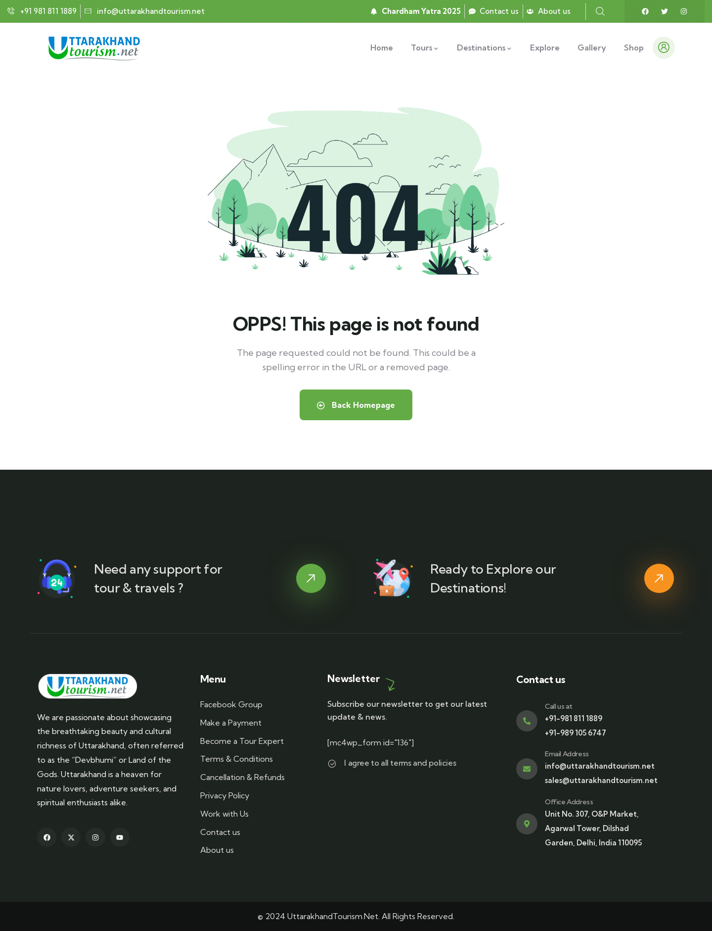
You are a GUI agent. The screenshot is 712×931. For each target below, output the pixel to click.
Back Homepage (356, 405)
